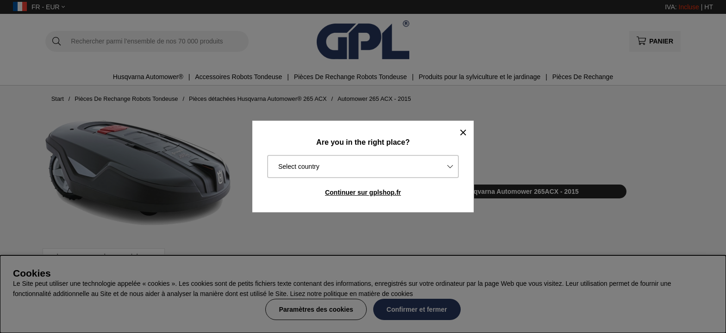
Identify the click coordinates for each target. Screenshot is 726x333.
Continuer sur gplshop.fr (363, 192)
